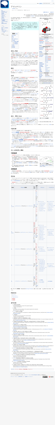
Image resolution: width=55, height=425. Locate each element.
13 (33, 121)
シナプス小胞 (31, 99)
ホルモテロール (42, 263)
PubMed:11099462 (40, 346)
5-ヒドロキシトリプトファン (18, 92)
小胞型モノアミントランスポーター (32, 118)
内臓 (30, 172)
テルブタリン (42, 269)
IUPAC (47, 34)
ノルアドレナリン (27, 143)
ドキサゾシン (50, 204)
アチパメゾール (51, 235)
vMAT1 (13, 120)
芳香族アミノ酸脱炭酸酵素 (16, 90)
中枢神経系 (13, 155)
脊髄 (21, 159)
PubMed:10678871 (50, 312)
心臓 (26, 108)
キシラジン (41, 235)
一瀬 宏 (51, 12)
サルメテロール (42, 268)
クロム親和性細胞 (31, 77)
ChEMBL (40, 71)
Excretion (40, 52)
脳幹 (30, 108)
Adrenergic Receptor (29, 288)
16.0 (14, 354)
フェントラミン (51, 231)
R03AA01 (49, 59)
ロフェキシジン (42, 234)
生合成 (17, 78)
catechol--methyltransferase (29, 139)
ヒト (31, 107)
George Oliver (17, 52)
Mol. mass (41, 75)
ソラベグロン (42, 282)
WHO (46, 57)
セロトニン (21, 71)
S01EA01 (49, 60)
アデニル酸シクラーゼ (36, 247)
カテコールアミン (28, 70)
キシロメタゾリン (43, 208)
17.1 (15, 357)
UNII (40, 67)
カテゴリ (12, 369)
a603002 (46, 40)
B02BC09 (49, 56)
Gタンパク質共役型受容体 (15, 180)
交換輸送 (17, 121)
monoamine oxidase (23, 132)
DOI (19, 313)
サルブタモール (42, 260)
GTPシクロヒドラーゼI (25, 87)
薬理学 (34, 52)
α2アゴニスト (41, 225)
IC (51, 45)
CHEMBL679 (47, 71)
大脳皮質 (43, 165)
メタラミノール (42, 210)
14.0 (14, 347)
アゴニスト (23, 187)
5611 (46, 66)
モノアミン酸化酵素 (15, 132)
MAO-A (31, 135)
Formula (40, 74)
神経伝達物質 (33, 70)
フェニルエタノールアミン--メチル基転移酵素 (20, 103)
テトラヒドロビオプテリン (18, 82)
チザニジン (41, 237)
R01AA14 (49, 58)
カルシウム (36, 217)
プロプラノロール (51, 266)
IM (46, 45)
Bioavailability (41, 47)
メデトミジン (42, 228)
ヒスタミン (26, 71)
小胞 (26, 121)
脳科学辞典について (21, 376)
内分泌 (33, 162)
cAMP (37, 253)
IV (45, 45)
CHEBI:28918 (47, 70)
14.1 (15, 347)
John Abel (33, 54)
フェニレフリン (42, 204)
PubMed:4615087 (20, 343)
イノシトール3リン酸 (37, 204)
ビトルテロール (42, 262)
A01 (45, 56)
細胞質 (16, 109)
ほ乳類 (50, 124)
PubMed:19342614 (16, 360)
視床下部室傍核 (19, 162)
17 (21, 166)
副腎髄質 (23, 77)
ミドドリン (41, 209)
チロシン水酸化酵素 (15, 80)
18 (14, 163)
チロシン (36, 80)
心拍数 (50, 172)
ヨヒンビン (50, 232)
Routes (40, 45)
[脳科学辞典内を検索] (48, 3)
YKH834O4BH (47, 67)
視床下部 (47, 165)
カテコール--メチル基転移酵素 (17, 139)
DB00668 (46, 65)
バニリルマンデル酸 (34, 146)
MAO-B (34, 135)
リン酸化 (26, 85)
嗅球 (44, 166)
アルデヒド (43, 132)
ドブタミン (41, 248)
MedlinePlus (41, 40)
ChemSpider (41, 66)
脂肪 (34, 276)
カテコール (13, 70)
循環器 (30, 162)
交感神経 (30, 159)
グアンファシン (42, 238)
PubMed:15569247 (50, 322)
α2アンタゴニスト (50, 229)
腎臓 (19, 140)
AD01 (47, 56)
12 (36, 109)
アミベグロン (42, 281)
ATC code (40, 56)
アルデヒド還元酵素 (38, 143)
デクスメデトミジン (43, 226)
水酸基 (50, 139)
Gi (36, 268)
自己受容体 (34, 224)
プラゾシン (50, 208)
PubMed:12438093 (27, 340)
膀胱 (34, 281)
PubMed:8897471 (16, 333)
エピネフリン (27, 55)
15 (21, 141)
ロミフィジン (42, 229)
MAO (52, 49)
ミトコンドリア (14, 133)
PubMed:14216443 (19, 320)
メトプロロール (51, 249)
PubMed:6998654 (50, 335)
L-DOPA (15, 81)
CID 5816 (46, 62)
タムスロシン (50, 209)
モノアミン (14, 294)
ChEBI (40, 70)
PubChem (40, 62)
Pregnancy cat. (41, 41)
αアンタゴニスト (50, 201)
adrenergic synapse (48, 49)
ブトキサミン (50, 265)
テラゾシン (50, 210)
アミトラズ (41, 239)
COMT (36, 139)
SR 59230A (50, 281)
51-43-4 (46, 55)
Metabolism (41, 49)
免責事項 (26, 376)
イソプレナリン (30, 232)
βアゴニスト (41, 259)
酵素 (22, 78)
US (48, 41)
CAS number (41, 55)
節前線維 (34, 159)
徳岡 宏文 (45, 12)
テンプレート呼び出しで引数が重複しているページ (23, 369)
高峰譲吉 (26, 56)
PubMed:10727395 (47, 329)
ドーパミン (17, 71)
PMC (14, 313)
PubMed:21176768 (16, 326)
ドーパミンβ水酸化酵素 (16, 97)
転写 (16, 108)
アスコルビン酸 (30, 98)
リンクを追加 (6, 35)
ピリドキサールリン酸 (34, 93)
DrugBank (41, 65)
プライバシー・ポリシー (14, 376)
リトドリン (41, 271)
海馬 (51, 165)
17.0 (14, 357)
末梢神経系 (13, 182)
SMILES (40, 76)
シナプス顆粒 (25, 109)
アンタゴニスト (51, 187)
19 (23, 166)
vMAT (24, 119)
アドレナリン (17, 232)
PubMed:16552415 (48, 349)
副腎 (25, 52)
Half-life (40, 51)
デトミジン (41, 233)
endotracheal (49, 45)
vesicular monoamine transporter (17, 119)
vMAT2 (27, 120)
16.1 (15, 354)
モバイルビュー (30, 376)
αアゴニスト (41, 201)
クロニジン (41, 230)
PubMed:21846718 (37, 353)
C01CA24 (49, 57)
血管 (40, 172)
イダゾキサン (50, 233)
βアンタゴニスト (50, 247)
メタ (47, 139)
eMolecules (47, 76)
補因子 (22, 86)
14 (25, 135)
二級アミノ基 (19, 70)
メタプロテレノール (43, 267)
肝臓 (22, 140)
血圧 (45, 172)
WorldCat (16, 313)
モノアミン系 (34, 71)
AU (46, 41)
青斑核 (41, 166)
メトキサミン (42, 205)
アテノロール (50, 250)
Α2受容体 (13, 8)
